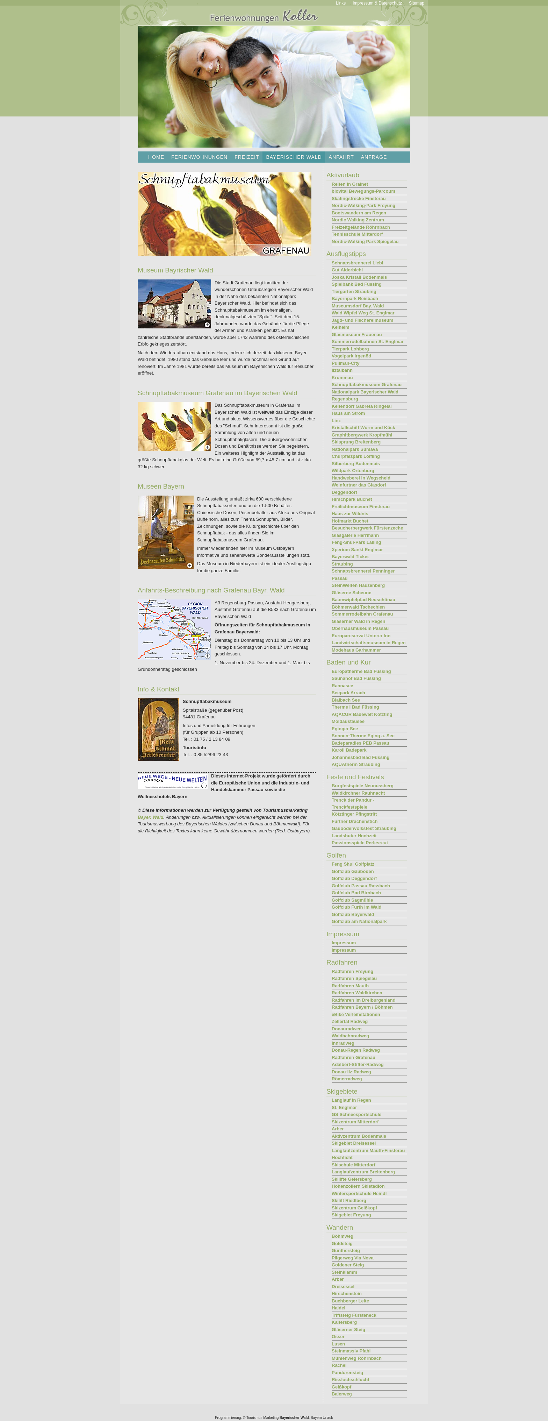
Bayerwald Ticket (350, 556)
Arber (338, 1128)
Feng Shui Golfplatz (353, 864)
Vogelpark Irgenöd (351, 355)
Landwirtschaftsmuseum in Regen (369, 642)
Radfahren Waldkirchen (357, 992)
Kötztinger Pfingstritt (354, 814)
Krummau (342, 377)
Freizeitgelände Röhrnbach (361, 227)
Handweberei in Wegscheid (361, 478)
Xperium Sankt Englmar (357, 549)
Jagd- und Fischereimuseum (362, 320)
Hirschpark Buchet (352, 499)
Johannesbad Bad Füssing (360, 757)
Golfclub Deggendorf (354, 878)
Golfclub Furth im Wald (357, 907)
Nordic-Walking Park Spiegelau (365, 241)
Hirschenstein (347, 1293)
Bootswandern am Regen (359, 212)
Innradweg (343, 1043)
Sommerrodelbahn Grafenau (362, 614)
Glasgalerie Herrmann (355, 535)
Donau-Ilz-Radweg (351, 1071)
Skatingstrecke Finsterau (359, 198)
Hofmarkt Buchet (350, 521)
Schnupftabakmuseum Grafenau (367, 384)
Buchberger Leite (350, 1300)
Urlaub (328, 1418)
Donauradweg (347, 1028)
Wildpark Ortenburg (353, 470)
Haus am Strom (348, 413)
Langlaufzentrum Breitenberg (363, 1171)
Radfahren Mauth (350, 985)
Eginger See (345, 728)
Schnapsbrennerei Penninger (363, 571)
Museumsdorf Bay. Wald (358, 305)
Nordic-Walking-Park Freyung (363, 205)
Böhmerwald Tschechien (358, 607)
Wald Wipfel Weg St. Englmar (363, 312)
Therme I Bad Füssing (355, 707)
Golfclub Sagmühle (352, 900)
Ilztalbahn (342, 370)
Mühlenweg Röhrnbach (357, 1358)
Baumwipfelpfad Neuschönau (363, 599)
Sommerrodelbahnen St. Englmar (368, 341)
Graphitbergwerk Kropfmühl (362, 435)
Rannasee (342, 685)
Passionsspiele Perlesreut (360, 842)
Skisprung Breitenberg (356, 442)
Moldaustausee (348, 721)
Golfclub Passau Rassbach (361, 885)
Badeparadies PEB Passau (360, 743)
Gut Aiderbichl (347, 269)
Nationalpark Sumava (355, 449)
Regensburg (345, 399)
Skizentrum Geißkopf (354, 1207)
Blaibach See (346, 700)
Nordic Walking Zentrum (358, 219)
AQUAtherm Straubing (356, 764)
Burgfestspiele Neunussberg (363, 785)
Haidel (338, 1307)
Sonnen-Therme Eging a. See (363, 735)
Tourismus (254, 1418)
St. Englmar (344, 1107)
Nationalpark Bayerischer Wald (365, 392)
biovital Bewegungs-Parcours (364, 191)
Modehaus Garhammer (356, 650)
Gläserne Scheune (351, 592)
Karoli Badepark (349, 750)
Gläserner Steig (348, 1329)
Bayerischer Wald (294, 1418)
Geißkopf (341, 1387)
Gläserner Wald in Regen (358, 621)
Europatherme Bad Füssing (361, 671)
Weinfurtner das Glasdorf (359, 485)
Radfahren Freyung (352, 971)
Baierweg (342, 1394)
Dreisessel (343, 1286)
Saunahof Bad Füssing (356, 678)
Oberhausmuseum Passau (360, 628)
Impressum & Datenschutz (377, 3)
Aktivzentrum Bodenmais (359, 1136)
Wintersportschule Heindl (359, 1193)
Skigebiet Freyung (351, 1214)
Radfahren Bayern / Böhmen (362, 1007)
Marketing (271, 1418)
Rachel (339, 1365)
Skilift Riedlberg (349, 1200)
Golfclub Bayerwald (353, 914)
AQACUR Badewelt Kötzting (362, 714)
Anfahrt (341, 157)
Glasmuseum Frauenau (357, 334)
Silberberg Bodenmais (356, 463)
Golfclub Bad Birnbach (356, 892)
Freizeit (247, 157)
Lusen (338, 1344)
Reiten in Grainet (350, 184)
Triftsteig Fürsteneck (354, 1315)
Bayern (316, 1418)
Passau (340, 578)
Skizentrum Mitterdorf (355, 1121)
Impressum (344, 942)
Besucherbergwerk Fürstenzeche (367, 528)
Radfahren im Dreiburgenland (364, 1000)
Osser (338, 1336)
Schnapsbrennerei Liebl (357, 262)
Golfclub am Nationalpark (359, 921)
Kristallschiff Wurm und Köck (363, 427)
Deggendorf (344, 492)
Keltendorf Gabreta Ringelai (362, 406)
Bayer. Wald (150, 817)
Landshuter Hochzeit (354, 835)
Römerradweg (347, 1078)
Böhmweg (342, 1236)
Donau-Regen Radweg (356, 1050)
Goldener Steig (348, 1264)
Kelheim (340, 327)
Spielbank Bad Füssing (357, 284)
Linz (336, 420)
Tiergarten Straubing (354, 291)
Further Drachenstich (354, 821)
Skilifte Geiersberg (352, 1179)
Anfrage (374, 157)
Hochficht (342, 1157)
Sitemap (416, 3)
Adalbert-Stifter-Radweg (358, 1064)
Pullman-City (345, 363)
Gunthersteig (346, 1250)
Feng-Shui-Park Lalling (356, 542)
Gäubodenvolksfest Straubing (364, 828)
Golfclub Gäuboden (353, 871)
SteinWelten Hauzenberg (358, 585)
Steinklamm (344, 1272)
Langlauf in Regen (351, 1100)
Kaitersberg (344, 1322)
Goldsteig (342, 1243)
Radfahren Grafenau (353, 1057)
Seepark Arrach (348, 692)
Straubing (342, 564)
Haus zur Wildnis (350, 513)
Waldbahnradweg (350, 1035)
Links (341, 3)
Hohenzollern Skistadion (358, 1186)
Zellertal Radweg (350, 1021)
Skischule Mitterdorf (353, 1164)
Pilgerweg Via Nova (353, 1257)
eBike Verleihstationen (356, 1014)
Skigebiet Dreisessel (354, 1143)
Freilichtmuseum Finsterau (361, 506)
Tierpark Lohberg (350, 348)
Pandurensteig (347, 1372)
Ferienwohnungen (199, 157)
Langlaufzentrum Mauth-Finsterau (368, 1150)
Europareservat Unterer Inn (361, 635)
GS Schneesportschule (356, 1114)
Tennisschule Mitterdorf (357, 234)
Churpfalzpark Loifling (356, 456)
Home (156, 157)
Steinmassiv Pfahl (351, 1350)
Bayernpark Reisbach (355, 298)
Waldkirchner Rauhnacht (358, 793)
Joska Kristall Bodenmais (359, 277)
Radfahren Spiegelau (354, 978)
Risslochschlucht (350, 1379)
